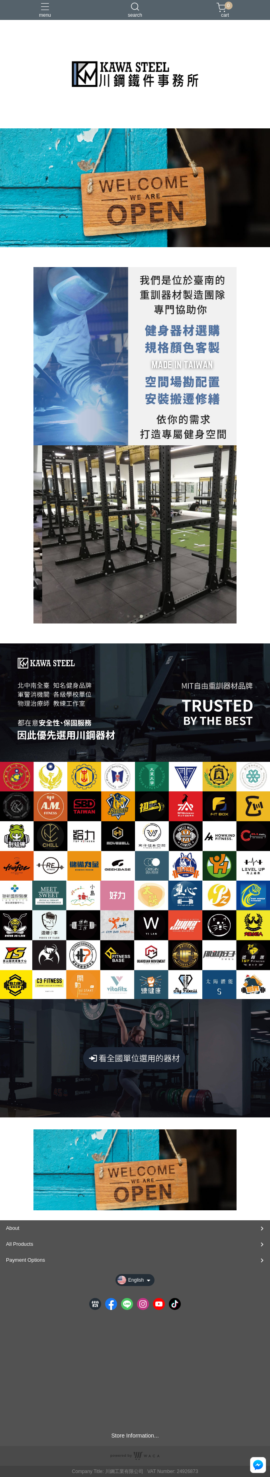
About (12, 1228)
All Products (19, 1244)
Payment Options (25, 1260)
